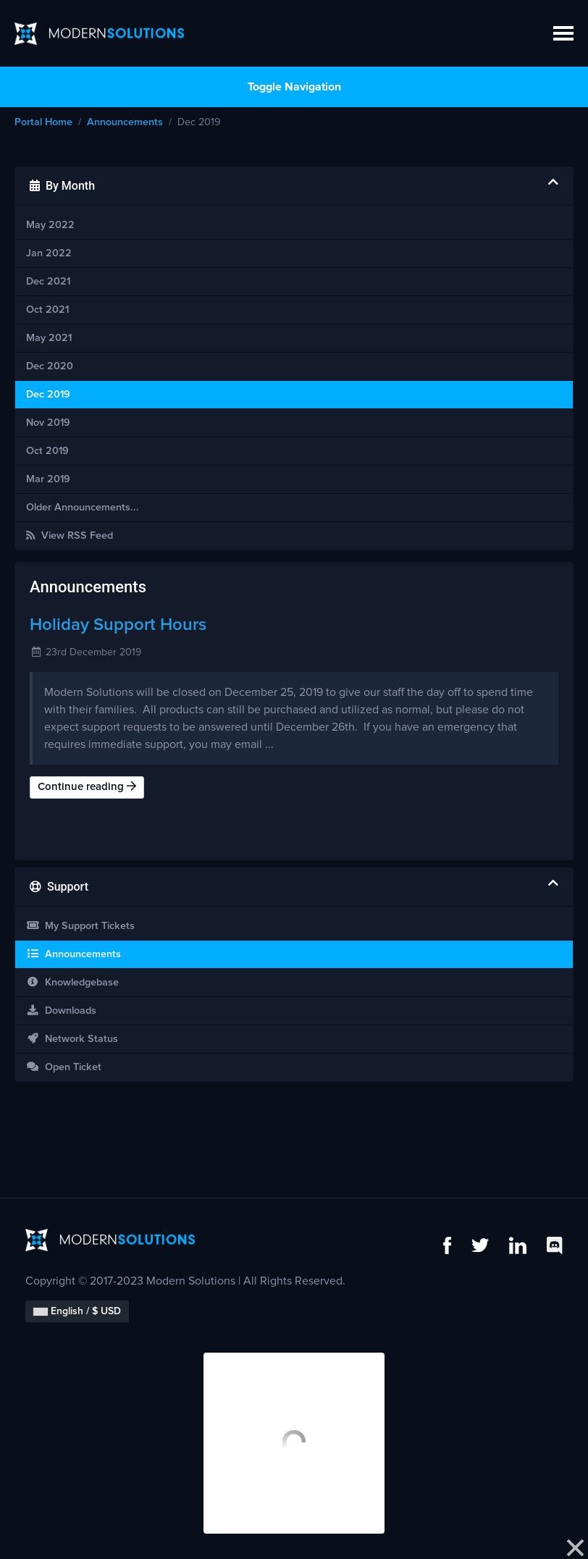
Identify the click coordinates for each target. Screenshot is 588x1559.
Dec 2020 (49, 366)
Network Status (72, 1038)
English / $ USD (77, 1311)
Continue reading (87, 786)
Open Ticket (63, 1067)
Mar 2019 (48, 479)
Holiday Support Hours (118, 625)
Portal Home (43, 122)
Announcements (125, 122)
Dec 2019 (48, 395)
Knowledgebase (72, 982)
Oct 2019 (47, 451)
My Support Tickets (80, 925)
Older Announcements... (82, 508)
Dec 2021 (48, 282)
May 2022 (50, 225)
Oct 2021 (47, 310)
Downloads (61, 1010)
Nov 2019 (48, 423)
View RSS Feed (69, 535)
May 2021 (49, 338)
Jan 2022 (49, 253)
